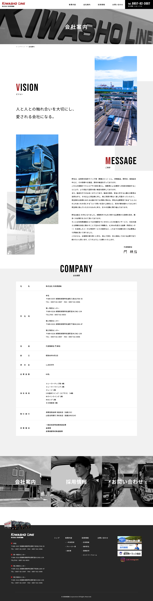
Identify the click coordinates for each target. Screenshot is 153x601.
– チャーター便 (70, 546)
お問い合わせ (117, 4)
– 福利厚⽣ (85, 546)
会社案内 (86, 4)
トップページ (20, 47)
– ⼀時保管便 (69, 542)
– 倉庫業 (68, 551)
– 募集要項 (85, 551)
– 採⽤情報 (85, 542)
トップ (56, 538)
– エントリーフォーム (89, 555)
